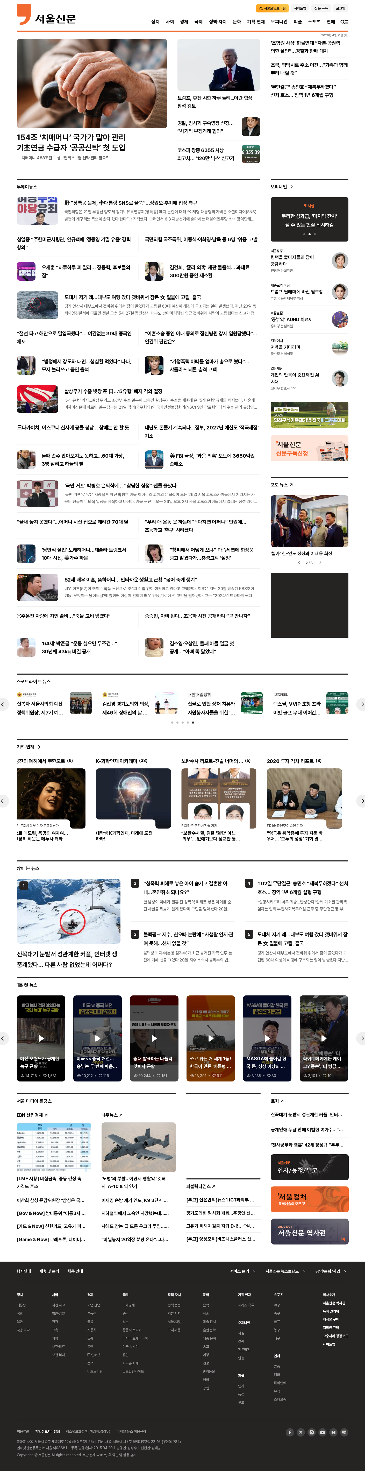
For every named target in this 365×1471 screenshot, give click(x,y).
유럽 (126, 1354)
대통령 (21, 1305)
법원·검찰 (58, 1313)
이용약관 (23, 1431)
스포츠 (314, 21)
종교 (206, 1346)
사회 (170, 21)
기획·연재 (256, 21)
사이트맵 (329, 1344)
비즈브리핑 (95, 1371)
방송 (277, 1366)
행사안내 (24, 1271)
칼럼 (241, 1341)
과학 (55, 1338)
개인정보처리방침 (47, 1431)
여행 (206, 1354)
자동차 (92, 1329)
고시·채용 (174, 1329)
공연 (206, 1387)
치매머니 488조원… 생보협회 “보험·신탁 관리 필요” (65, 158)
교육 (55, 1329)
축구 (277, 1313)
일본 (126, 1321)
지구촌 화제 (131, 1363)
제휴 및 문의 (49, 1271)
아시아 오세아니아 (135, 1338)
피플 (298, 21)
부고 (241, 1402)
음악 (206, 1305)
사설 (241, 1333)
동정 (241, 1394)
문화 (237, 21)
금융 (90, 1321)
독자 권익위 (331, 1311)
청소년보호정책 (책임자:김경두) (88, 1431)
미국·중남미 (131, 1346)
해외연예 (280, 1382)
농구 (277, 1329)
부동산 (92, 1313)
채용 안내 (75, 1271)
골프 (277, 1321)
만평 (241, 1357)
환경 (55, 1321)
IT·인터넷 (94, 1354)
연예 (331, 21)
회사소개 (329, 1294)
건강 (206, 1363)
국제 (199, 21)
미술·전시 (209, 1321)
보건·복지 (58, 1354)
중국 (126, 1313)
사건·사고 (58, 1305)
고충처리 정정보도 (335, 1335)
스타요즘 (280, 1399)
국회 (20, 1313)
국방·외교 (23, 1329)
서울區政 (174, 1321)
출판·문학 (209, 1329)
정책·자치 (218, 21)
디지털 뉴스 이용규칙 (131, 1431)
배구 (277, 1338)
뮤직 (277, 1391)
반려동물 (209, 1371)
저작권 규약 (331, 1327)
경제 (184, 21)
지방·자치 (174, 1313)
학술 (206, 1313)
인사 (241, 1385)
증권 (90, 1346)
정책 (90, 1363)
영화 (206, 1379)
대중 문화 (209, 1338)
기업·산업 (93, 1305)
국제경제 (129, 1305)
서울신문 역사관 (334, 1302)
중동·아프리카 (132, 1329)
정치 (155, 21)
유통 (90, 1338)
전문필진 (244, 1349)
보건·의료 (58, 1346)
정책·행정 (174, 1305)
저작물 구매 (331, 1319)
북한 (20, 1321)
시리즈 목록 (246, 1305)
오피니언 (279, 21)
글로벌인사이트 (133, 1371)
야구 (277, 1305)
